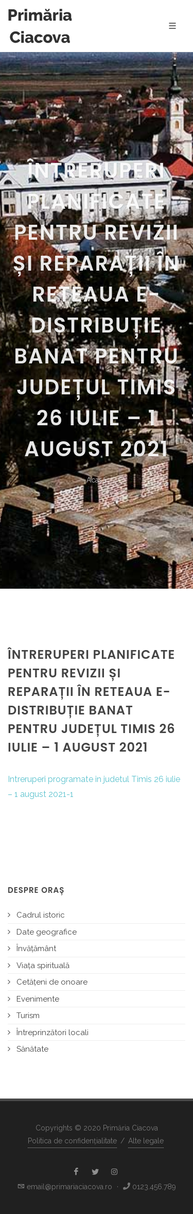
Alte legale (146, 1141)
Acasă (96, 480)
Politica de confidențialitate (72, 1141)
